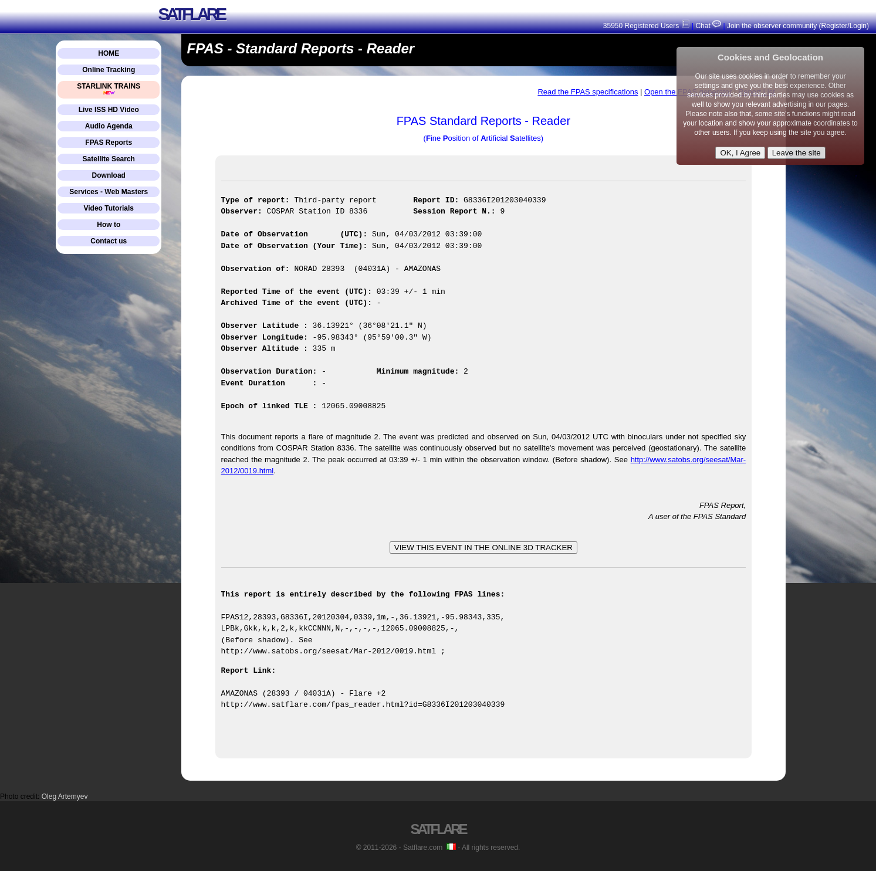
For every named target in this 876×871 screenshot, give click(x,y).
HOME (108, 53)
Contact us (108, 241)
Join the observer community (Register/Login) (798, 26)
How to (108, 225)
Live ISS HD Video (109, 110)
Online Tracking (108, 70)
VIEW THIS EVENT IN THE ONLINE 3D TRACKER (483, 547)
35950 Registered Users (646, 26)
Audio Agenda (109, 126)
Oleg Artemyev (65, 796)
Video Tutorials (108, 208)
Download (109, 175)
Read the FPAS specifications (587, 91)
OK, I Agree (740, 152)
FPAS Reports (108, 142)
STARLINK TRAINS (108, 89)
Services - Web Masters (108, 192)
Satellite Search (109, 159)
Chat (707, 26)
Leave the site (796, 152)
